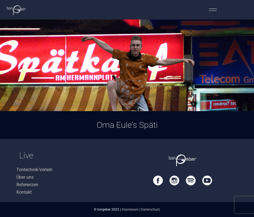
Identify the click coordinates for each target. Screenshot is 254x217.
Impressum (130, 209)
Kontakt (24, 192)
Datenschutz (150, 209)
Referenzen (27, 184)
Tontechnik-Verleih (34, 169)
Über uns (25, 177)
